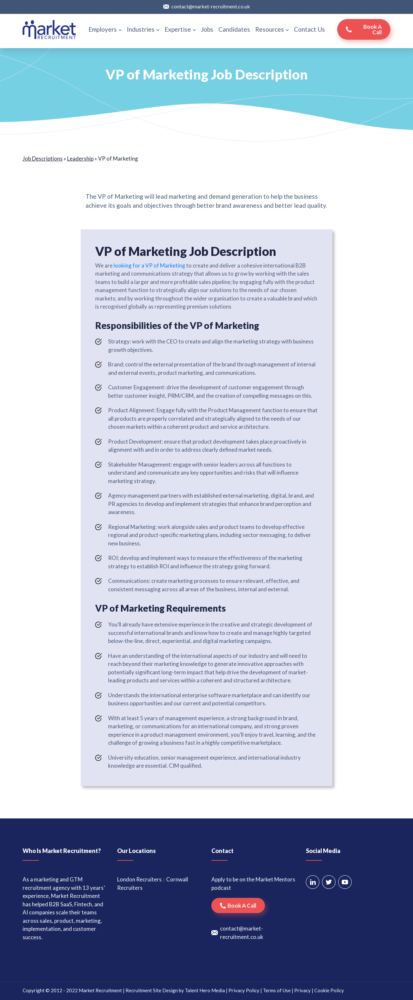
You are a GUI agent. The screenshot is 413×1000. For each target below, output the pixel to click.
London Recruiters (139, 879)
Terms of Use (277, 990)
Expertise (180, 29)
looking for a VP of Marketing (149, 265)
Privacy (302, 990)
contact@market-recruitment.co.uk (210, 6)
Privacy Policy (243, 990)
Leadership (80, 158)
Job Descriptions (43, 158)
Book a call (372, 29)
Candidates (234, 29)
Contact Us (309, 29)
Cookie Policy (329, 990)
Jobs (207, 29)
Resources (272, 29)
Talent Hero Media (205, 990)
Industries (143, 29)
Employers (105, 29)
